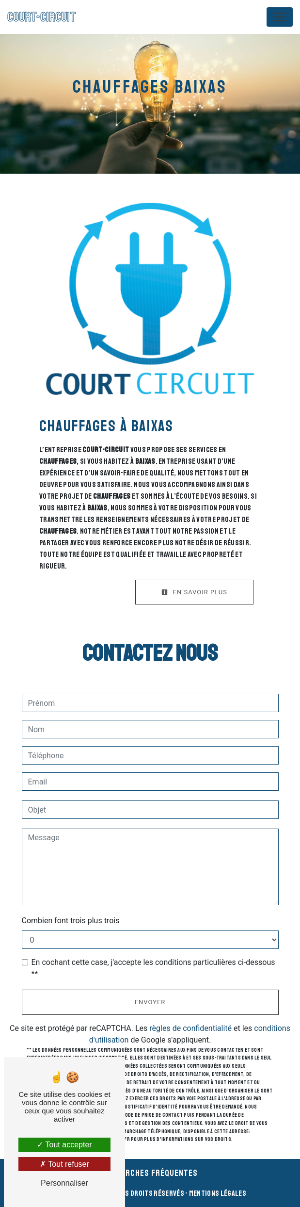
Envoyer (150, 1002)
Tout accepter (64, 1145)
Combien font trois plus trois (71, 920)
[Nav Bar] (280, 17)
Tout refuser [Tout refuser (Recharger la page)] (64, 1164)
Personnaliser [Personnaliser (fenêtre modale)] (64, 1183)
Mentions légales (217, 1193)
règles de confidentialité (190, 1028)
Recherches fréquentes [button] (150, 1173)
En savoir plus (194, 592)
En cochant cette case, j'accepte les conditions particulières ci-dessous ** (153, 968)
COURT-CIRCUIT (41, 17)
